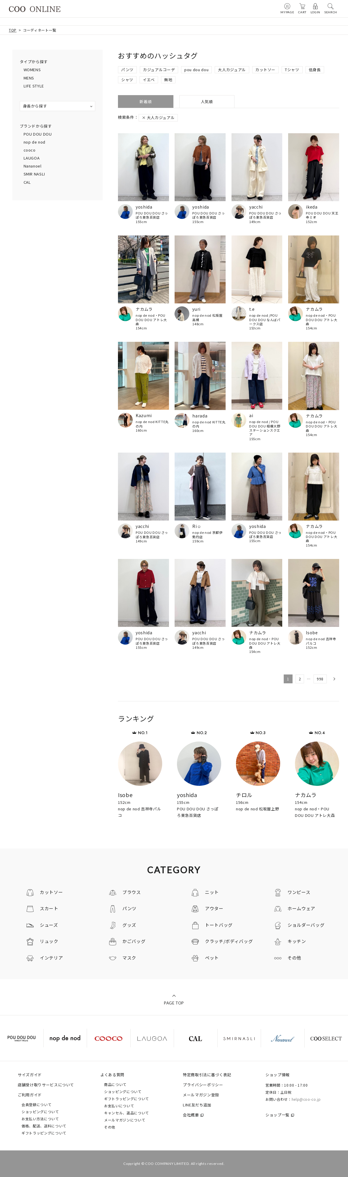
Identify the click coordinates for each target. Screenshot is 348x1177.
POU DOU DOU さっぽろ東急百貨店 (152, 215)
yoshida (144, 206)
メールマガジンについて (124, 1119)
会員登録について (36, 1104)
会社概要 (191, 1115)
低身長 (315, 69)
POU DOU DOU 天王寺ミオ (322, 215)
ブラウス (131, 892)
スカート (49, 908)
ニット (212, 892)
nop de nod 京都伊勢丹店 (207, 534)
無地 (168, 79)
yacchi (256, 206)
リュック (49, 941)
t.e (252, 309)
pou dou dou (196, 69)
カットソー (265, 69)
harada (199, 415)
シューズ (49, 925)
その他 (294, 958)
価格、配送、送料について (44, 1125)
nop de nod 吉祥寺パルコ (321, 641)
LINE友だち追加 (197, 1105)
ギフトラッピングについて (44, 1132)
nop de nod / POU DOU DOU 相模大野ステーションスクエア (264, 428)
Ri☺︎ (196, 526)
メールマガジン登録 (201, 1095)
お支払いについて (119, 1105)
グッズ (129, 925)
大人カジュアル (232, 69)
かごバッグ (133, 941)
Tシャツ (292, 69)
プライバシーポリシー (203, 1084)
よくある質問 (112, 1074)
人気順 (207, 101)
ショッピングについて (40, 1111)
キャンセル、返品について (126, 1112)
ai (251, 415)
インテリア (51, 958)
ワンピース (299, 892)
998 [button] (320, 678)
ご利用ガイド (30, 1095)
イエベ (149, 79)
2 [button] (300, 678)
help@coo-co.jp (306, 1099)
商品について (115, 1084)
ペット (212, 958)
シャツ (127, 79)
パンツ (127, 69)
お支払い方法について (40, 1118)
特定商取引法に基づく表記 (207, 1074)
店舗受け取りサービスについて (46, 1084)
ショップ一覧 (277, 1115)
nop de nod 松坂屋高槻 (207, 317)
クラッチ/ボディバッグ (229, 941)
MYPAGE (287, 8)
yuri (196, 309)
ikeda (311, 206)
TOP (13, 29)
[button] (334, 679)
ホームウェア (301, 908)
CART (302, 8)
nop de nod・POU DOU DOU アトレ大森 (151, 319)
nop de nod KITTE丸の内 (152, 424)
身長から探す (35, 106)
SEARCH (330, 8)
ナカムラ (144, 309)
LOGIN (315, 8)
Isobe (312, 632)
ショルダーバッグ (306, 925)
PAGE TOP (174, 1003)
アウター (214, 908)
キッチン (297, 941)
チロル (244, 795)
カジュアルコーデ (159, 69)
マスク (129, 958)
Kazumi (144, 415)
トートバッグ (219, 925)
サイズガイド (30, 1074)
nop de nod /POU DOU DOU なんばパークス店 (264, 319)
